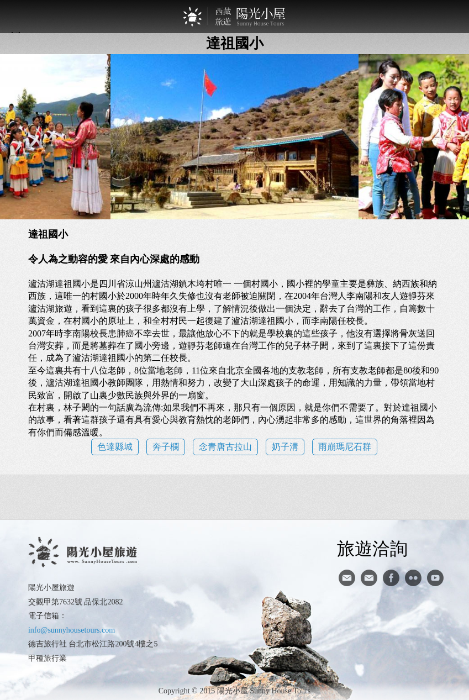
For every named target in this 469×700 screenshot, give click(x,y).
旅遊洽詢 (372, 548)
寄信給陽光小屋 (347, 578)
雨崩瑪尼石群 (344, 446)
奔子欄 (165, 446)
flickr (413, 578)
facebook (391, 578)
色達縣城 (115, 446)
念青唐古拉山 (225, 446)
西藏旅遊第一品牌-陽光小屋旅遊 (235, 17)
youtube (435, 578)
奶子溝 (285, 446)
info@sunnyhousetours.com (71, 630)
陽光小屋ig (369, 578)
